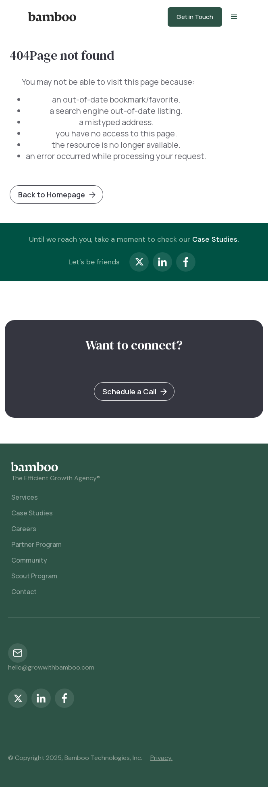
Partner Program (36, 544)
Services (24, 497)
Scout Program (34, 575)
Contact (24, 591)
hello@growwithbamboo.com (51, 667)
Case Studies (32, 513)
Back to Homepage (51, 194)
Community (29, 560)
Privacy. (161, 758)
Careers (23, 528)
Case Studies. (215, 239)
